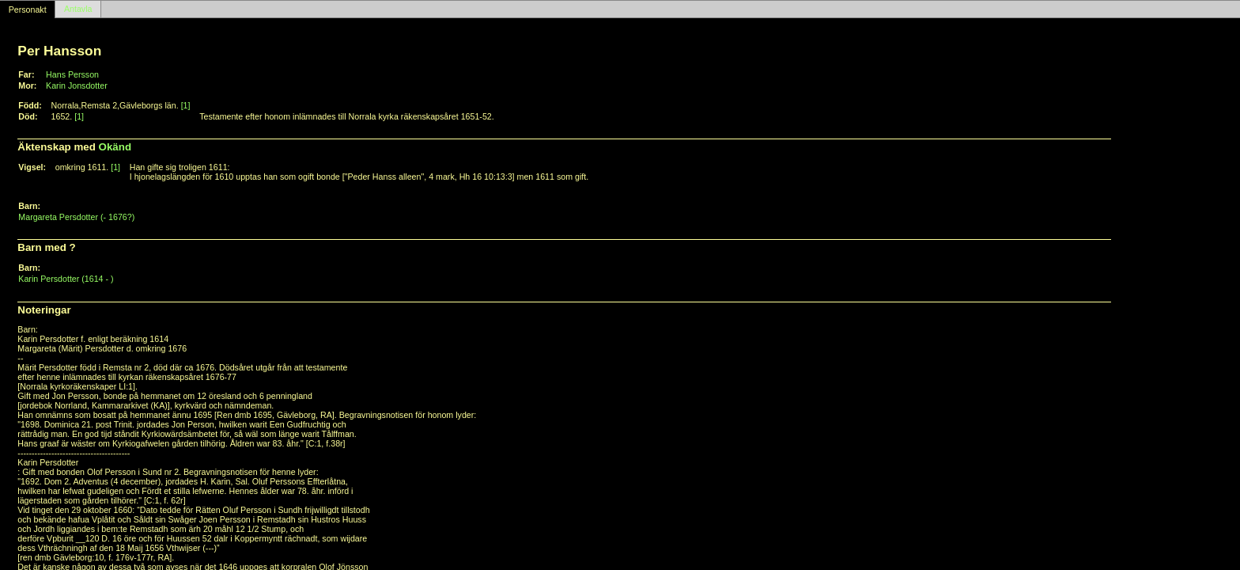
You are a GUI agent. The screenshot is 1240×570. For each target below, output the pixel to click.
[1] (186, 105)
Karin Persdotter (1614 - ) (65, 278)
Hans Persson (72, 74)
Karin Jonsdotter (77, 85)
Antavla (78, 9)
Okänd (115, 147)
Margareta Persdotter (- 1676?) (76, 217)
